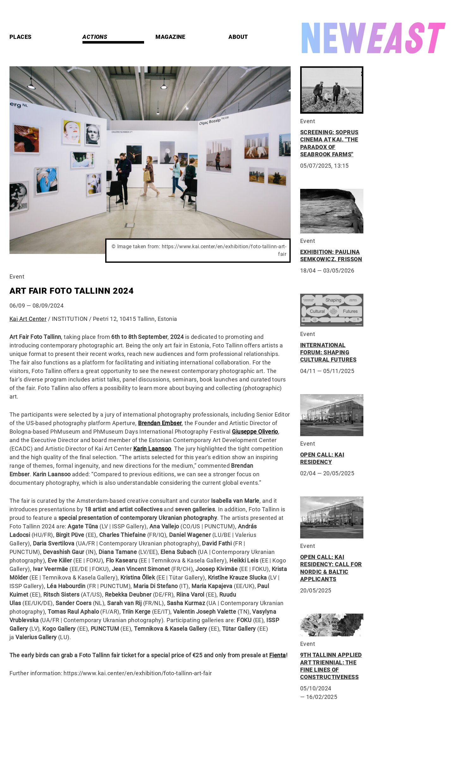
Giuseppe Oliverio (255, 431)
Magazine (170, 36)
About (238, 36)
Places (20, 36)
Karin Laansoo (152, 448)
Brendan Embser (160, 423)
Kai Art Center (27, 318)
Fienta (277, 655)
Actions (94, 36)
